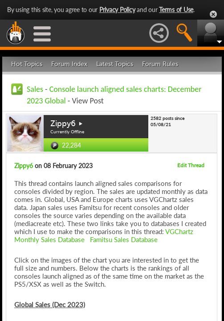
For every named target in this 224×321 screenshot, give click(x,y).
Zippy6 (63, 123)
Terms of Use (176, 9)
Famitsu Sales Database (124, 239)
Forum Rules (160, 64)
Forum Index (69, 64)
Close (213, 14)
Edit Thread (190, 165)
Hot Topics (26, 64)
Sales (35, 89)
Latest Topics (114, 64)
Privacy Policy (117, 9)
